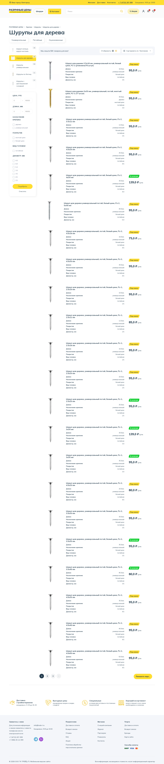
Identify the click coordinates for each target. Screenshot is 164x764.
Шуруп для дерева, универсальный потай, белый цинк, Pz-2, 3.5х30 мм (94, 512)
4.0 (16, 160)
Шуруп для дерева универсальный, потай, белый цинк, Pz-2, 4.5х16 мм (94, 232)
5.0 (16, 167)
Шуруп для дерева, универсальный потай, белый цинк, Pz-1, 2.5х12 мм (94, 316)
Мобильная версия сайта (40, 761)
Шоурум (39, 11)
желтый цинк (20, 138)
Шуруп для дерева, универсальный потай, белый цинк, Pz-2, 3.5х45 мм (94, 568)
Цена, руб (17, 96)
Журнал (101, 729)
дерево (18, 124)
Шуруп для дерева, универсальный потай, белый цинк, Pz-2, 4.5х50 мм (94, 652)
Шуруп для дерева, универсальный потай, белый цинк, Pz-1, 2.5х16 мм (94, 344)
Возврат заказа (71, 729)
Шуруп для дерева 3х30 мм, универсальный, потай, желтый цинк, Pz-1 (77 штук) (93, 92)
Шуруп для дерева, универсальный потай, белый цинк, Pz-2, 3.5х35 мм (94, 540)
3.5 (16, 174)
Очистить (22, 191)
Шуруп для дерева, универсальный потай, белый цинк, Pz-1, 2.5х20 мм (94, 372)
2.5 (16, 180)
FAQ (67, 737)
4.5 (16, 177)
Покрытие (17, 133)
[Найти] (122, 11)
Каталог (54, 11)
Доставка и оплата (73, 725)
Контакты (111, 2)
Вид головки (19, 146)
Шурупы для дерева (22, 58)
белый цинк (19, 141)
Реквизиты (102, 737)
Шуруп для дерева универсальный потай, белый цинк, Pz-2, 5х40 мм (92, 204)
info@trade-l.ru (39, 725)
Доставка (101, 2)
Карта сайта (128, 737)
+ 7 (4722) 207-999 (125, 2)
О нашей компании (105, 725)
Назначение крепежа (18, 118)
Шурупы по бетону (21, 74)
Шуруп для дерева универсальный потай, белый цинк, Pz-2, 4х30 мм (94, 176)
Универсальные (19, 40)
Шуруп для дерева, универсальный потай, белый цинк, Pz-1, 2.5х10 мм (94, 288)
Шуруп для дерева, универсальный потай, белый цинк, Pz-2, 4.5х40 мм (94, 624)
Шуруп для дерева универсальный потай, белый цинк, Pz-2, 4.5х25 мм (94, 148)
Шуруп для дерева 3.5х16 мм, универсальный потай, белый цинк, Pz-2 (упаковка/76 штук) (93, 64)
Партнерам (102, 733)
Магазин (91, 2)
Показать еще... (143, 676)
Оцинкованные (56, 40)
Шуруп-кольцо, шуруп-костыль (19, 50)
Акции (68, 741)
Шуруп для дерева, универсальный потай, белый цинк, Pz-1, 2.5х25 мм (94, 400)
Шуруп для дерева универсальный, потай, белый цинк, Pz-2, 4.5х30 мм (94, 260)
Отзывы (69, 733)
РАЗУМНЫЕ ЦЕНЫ (16, 27)
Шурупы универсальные (20, 66)
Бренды (127, 733)
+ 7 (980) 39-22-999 (16, 740)
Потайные (37, 40)
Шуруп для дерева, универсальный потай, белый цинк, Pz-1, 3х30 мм (94, 428)
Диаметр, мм (19, 156)
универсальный (21, 128)
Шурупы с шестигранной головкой (19, 83)
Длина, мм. (18, 107)
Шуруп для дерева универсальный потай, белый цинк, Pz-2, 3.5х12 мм (94, 120)
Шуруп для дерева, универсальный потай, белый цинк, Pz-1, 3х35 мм (94, 456)
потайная (19, 151)
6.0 (16, 164)
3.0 (16, 170)
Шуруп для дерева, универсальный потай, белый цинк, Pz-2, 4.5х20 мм (94, 484)
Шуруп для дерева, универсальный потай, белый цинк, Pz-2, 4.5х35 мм (94, 596)
